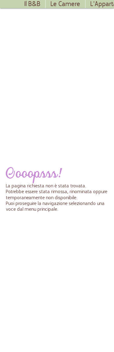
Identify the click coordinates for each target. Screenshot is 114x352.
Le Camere (65, 4)
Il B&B (32, 4)
